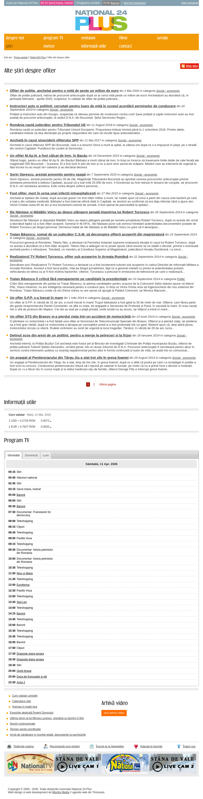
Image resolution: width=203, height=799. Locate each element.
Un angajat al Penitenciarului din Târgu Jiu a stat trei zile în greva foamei (69, 357)
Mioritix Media (60, 792)
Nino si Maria (25, 573)
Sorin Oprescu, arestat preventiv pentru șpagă (48, 174)
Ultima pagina (107, 384)
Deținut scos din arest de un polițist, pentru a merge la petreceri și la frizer (71, 335)
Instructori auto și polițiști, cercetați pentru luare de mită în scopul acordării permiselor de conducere (93, 106)
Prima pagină (20, 57)
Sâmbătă (14, 455)
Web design (15, 792)
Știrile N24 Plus (38, 57)
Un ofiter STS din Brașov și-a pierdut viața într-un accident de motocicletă (70, 316)
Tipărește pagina (23, 746)
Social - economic (168, 91)
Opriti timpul (24, 671)
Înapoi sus (189, 746)
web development (37, 792)
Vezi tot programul (134, 3)
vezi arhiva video (114, 713)
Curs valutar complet (24, 695)
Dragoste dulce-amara (30, 653)
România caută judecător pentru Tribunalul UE (48, 125)
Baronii (115, 3)
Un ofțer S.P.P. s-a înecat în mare (36, 298)
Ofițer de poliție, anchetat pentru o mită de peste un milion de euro (64, 91)
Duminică (31, 455)
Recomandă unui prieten (65, 746)
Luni (46, 455)
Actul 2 (21, 682)
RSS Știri (192, 66)
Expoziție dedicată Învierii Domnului (31, 712)
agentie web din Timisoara (88, 792)
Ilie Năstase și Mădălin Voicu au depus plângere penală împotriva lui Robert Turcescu (79, 212)
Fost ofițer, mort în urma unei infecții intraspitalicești (53, 193)
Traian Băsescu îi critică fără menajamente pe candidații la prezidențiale (68, 279)
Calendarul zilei (21, 701)
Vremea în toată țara (24, 706)
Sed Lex (22, 602)
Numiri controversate (22, 723)
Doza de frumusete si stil (32, 676)
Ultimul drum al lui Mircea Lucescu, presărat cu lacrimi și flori (47, 718)
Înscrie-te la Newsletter (110, 746)
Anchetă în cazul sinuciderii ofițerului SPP (44, 140)
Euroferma (23, 584)
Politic (181, 279)
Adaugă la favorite (151, 746)
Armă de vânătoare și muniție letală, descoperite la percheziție (48, 734)
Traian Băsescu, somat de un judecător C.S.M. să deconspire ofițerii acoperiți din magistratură (87, 234)
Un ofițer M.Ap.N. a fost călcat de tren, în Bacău (49, 155)
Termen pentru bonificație (25, 729)
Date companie (189, 2)
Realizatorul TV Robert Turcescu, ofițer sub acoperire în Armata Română (69, 256)
